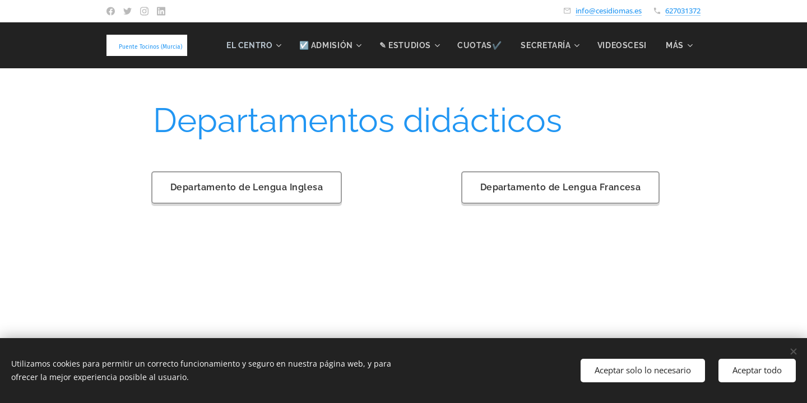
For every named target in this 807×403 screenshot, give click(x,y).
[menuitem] (320, 45)
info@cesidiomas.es (609, 11)
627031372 (683, 11)
